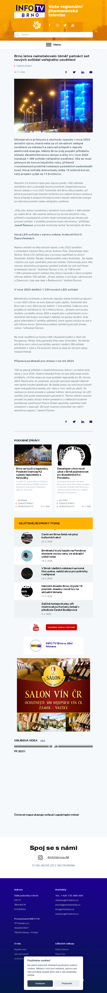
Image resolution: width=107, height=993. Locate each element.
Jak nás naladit (21, 954)
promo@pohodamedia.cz (67, 905)
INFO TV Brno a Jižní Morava (59, 645)
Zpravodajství (25, 506)
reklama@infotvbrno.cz (66, 900)
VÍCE (42, 741)
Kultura (63, 500)
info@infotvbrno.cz (64, 909)
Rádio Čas (60, 954)
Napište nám (20, 950)
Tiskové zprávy (24, 66)
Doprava (22, 500)
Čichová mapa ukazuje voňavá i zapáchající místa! (46, 814)
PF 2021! (19, 751)
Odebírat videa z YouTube (61, 627)
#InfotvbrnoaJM (53, 857)
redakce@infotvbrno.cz (67, 914)
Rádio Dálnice (62, 950)
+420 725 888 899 (72, 895)
